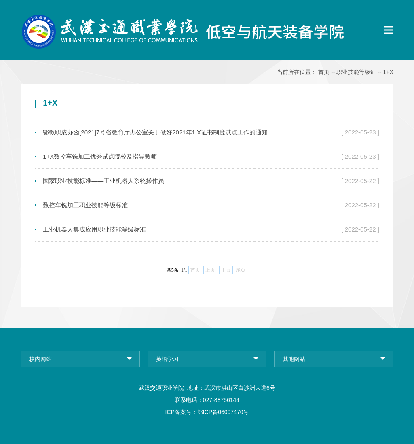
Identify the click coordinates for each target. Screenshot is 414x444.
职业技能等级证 (356, 72)
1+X (388, 72)
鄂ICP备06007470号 (223, 412)
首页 (324, 72)
